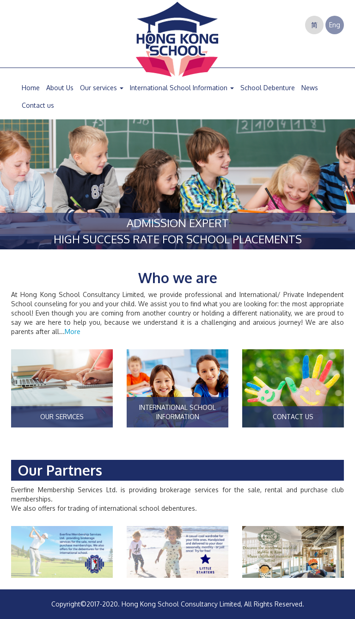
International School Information (182, 88)
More (72, 331)
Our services (101, 88)
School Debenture (267, 88)
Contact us (38, 105)
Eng (334, 25)
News (309, 88)
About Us (59, 88)
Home (31, 88)
